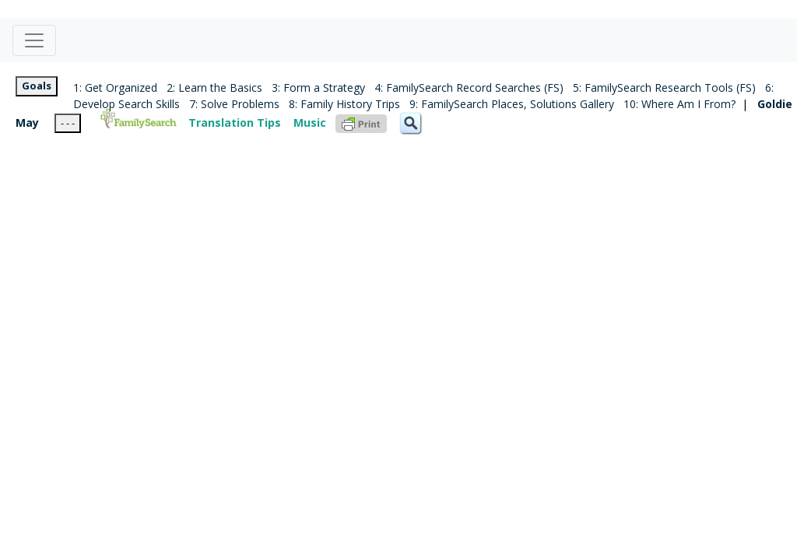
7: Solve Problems (234, 103)
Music (309, 122)
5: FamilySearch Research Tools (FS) (664, 87)
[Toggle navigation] (34, 40)
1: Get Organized (115, 87)
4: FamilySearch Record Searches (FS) (469, 87)
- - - (68, 123)
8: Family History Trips (344, 103)
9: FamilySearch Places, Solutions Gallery (511, 103)
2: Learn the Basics (214, 87)
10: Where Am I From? (679, 103)
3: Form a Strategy (318, 87)
